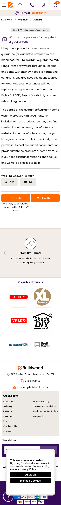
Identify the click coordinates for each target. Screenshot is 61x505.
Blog (5, 421)
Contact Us (10, 426)
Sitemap (8, 416)
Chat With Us (45, 198)
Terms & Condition (44, 406)
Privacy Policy (41, 401)
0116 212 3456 (30, 381)
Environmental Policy (45, 411)
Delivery (7, 406)
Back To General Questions (30, 30)
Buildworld (7, 19)
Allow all (30, 474)
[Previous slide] (5, 253)
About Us (8, 401)
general (37, 19)
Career (7, 431)
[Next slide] (55, 253)
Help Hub (23, 19)
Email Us (15, 198)
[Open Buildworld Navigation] (4, 5)
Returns (7, 411)
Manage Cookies (30, 480)
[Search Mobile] (20, 5)
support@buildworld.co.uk (30, 387)
